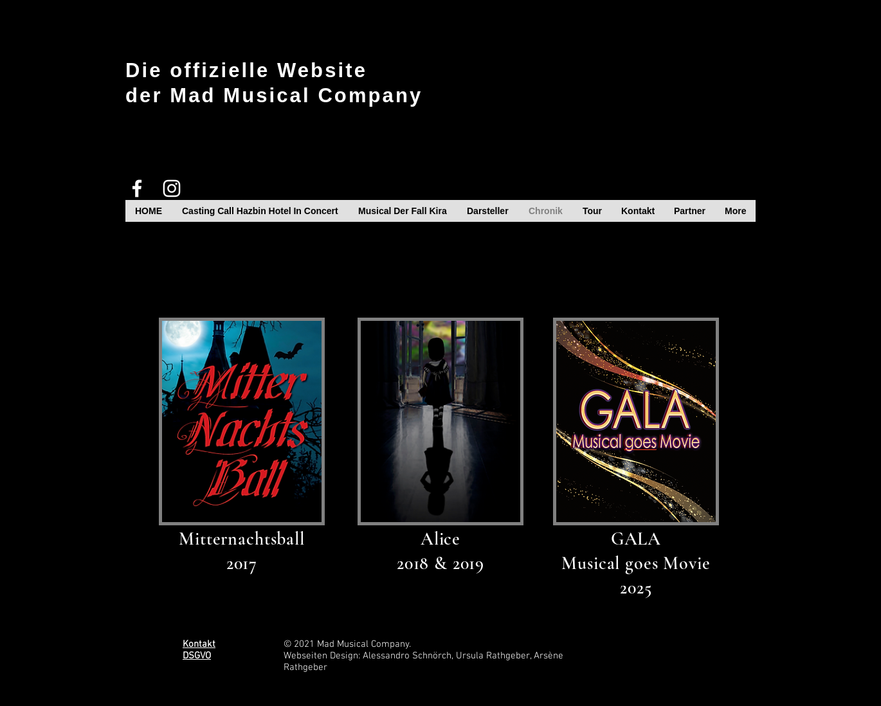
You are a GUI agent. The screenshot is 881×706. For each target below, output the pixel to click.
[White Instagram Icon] (171, 188)
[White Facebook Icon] (137, 188)
